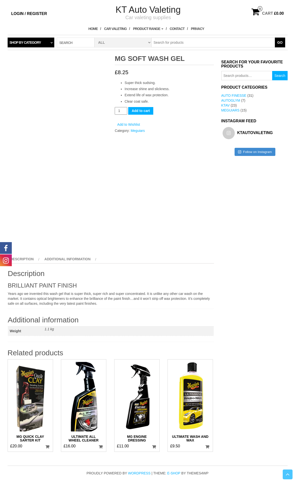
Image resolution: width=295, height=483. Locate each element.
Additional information (67, 259)
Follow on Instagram (255, 152)
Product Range (148, 29)
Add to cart (141, 111)
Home (93, 29)
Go (280, 42)
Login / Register (29, 14)
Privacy (197, 29)
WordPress (139, 473)
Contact (177, 29)
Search (279, 76)
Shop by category (25, 42)
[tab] (24, 259)
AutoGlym (230, 100)
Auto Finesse (233, 95)
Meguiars (138, 131)
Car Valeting (115, 29)
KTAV (225, 105)
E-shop (173, 473)
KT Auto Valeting (148, 10)
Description (22, 259)
